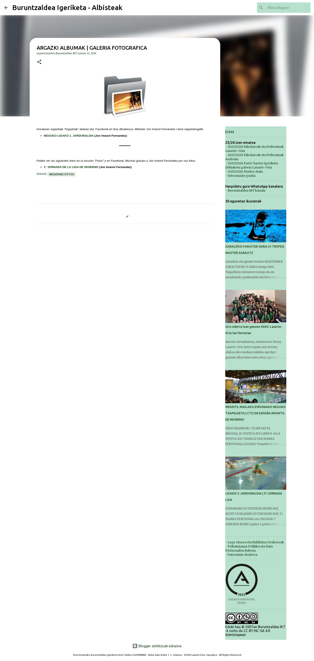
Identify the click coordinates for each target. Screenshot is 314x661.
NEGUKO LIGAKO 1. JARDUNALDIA (69, 135)
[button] (39, 62)
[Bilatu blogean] (288, 7)
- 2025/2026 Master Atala (244, 171)
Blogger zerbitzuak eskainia (157, 646)
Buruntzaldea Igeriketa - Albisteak (67, 7)
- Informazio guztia (240, 176)
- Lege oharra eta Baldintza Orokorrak (254, 542)
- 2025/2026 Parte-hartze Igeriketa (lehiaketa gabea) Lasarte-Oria (251, 165)
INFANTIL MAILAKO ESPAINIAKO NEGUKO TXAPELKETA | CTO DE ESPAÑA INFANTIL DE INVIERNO (255, 413)
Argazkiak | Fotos (61, 174)
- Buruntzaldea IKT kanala (245, 190)
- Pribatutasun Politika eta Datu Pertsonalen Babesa (249, 548)
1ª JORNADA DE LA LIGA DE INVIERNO (71, 167)
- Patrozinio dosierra (241, 555)
